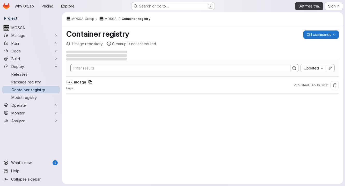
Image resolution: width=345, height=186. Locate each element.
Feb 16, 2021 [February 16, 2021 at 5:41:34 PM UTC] (319, 85)
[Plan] (31, 43)
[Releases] (31, 74)
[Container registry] (31, 89)
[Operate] (31, 105)
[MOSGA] (31, 27)
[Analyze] (31, 120)
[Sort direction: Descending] (330, 68)
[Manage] (31, 35)
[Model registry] (31, 97)
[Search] (178, 68)
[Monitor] (31, 113)
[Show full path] (69, 82)
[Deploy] (31, 66)
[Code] (31, 51)
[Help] (31, 171)
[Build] (31, 58)
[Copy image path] (90, 82)
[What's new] (31, 162)
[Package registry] (31, 82)
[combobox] (313, 68)
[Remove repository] (335, 85)
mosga (80, 82)
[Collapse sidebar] (31, 179)
